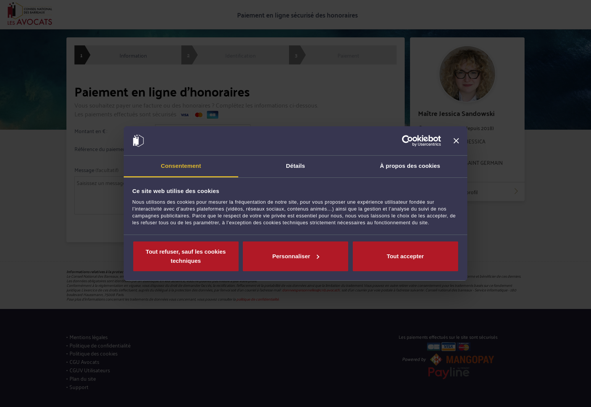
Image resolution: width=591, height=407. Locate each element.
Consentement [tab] (181, 165)
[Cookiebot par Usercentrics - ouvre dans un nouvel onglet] (407, 140)
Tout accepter (405, 256)
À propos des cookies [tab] (410, 165)
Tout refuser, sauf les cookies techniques (186, 256)
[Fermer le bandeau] (456, 140)
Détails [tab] (295, 165)
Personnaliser (295, 256)
